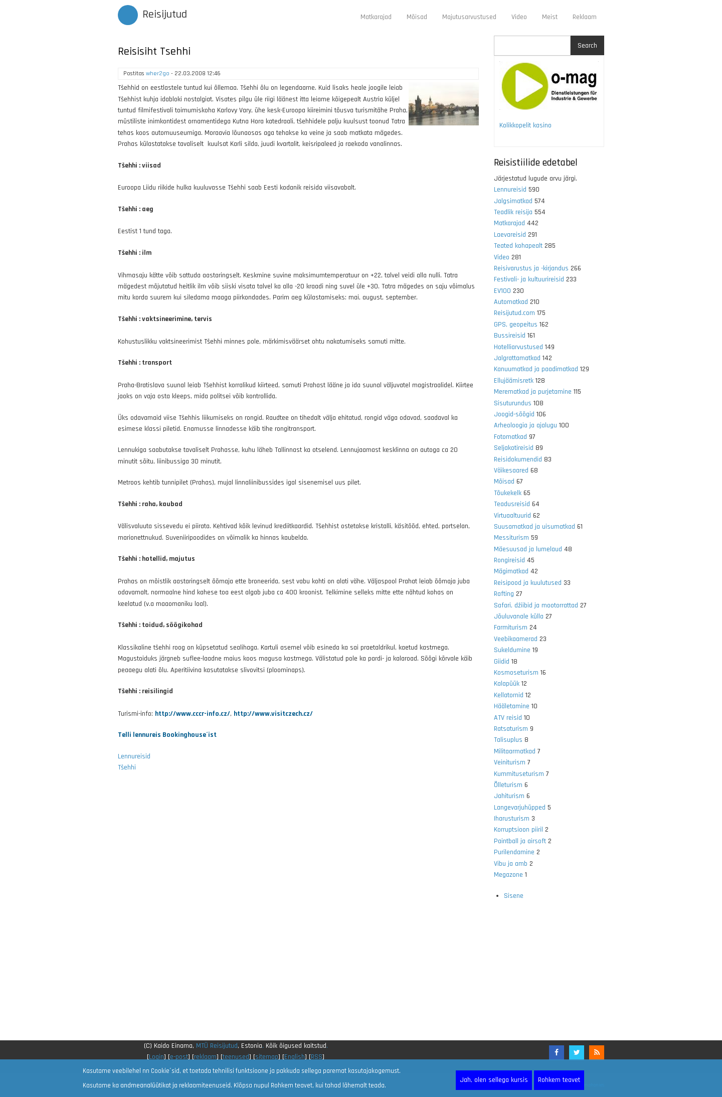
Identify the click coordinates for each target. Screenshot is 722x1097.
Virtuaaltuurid (512, 515)
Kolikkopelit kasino (525, 125)
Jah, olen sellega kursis (494, 1079)
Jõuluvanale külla (519, 616)
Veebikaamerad (515, 639)
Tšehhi (127, 767)
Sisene (513, 895)
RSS (316, 1056)
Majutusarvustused (469, 17)
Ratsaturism (511, 728)
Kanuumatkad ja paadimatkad (536, 369)
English (294, 1056)
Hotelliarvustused (518, 347)
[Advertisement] (298, 912)
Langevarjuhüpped (520, 807)
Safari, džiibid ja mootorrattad (536, 605)
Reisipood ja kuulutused (528, 582)
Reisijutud (164, 15)
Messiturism (511, 537)
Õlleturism (508, 785)
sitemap (266, 1056)
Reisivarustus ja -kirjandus (531, 268)
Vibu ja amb (510, 863)
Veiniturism (509, 762)
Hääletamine (511, 706)
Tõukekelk (507, 493)
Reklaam (585, 17)
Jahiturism (509, 796)
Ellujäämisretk (513, 380)
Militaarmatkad (514, 751)
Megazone (508, 874)
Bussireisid (509, 335)
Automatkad (511, 301)
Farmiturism (510, 627)
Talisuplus (508, 739)
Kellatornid (508, 695)
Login (156, 1056)
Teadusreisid (512, 504)
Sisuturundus (512, 403)
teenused (236, 1056)
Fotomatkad (510, 436)
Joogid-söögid (514, 414)
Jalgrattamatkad (517, 358)
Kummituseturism (519, 773)
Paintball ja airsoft (520, 841)
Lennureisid (134, 756)
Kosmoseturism (516, 672)
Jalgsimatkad (513, 201)
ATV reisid (508, 717)
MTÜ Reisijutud (217, 1045)
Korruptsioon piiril (518, 829)
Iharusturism (511, 818)
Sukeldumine (512, 650)
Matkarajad (376, 17)
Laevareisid (510, 234)
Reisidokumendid (518, 459)
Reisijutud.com (514, 313)
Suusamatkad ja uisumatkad (534, 526)
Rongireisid (509, 560)
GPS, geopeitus (515, 324)
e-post (179, 1056)
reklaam (205, 1056)
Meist (550, 17)
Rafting (504, 593)
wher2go (157, 73)
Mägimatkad (511, 571)
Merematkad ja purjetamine (533, 391)
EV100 (502, 290)
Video (519, 17)
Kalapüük (506, 683)
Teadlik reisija (513, 212)
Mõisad (417, 17)
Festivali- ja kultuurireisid (529, 279)
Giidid (501, 661)
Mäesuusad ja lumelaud (528, 549)
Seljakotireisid (513, 447)
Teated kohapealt (518, 245)
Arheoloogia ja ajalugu (525, 425)
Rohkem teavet (559, 1079)
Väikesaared (511, 470)
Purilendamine (514, 852)
